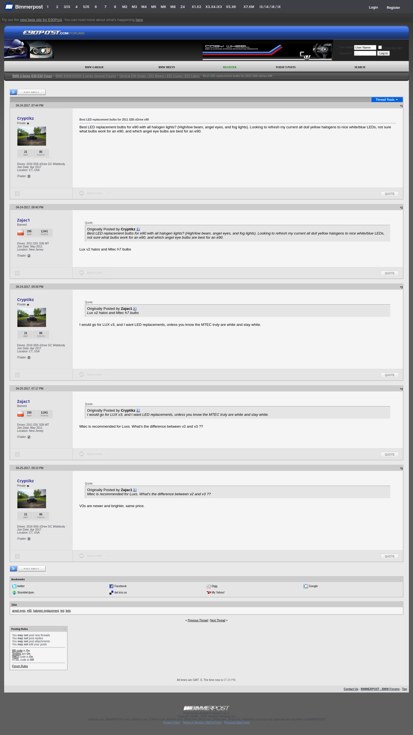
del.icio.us (120, 592)
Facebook (120, 586)
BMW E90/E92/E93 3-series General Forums (85, 76)
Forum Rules (20, 666)
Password (345, 53)
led (62, 610)
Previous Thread (198, 620)
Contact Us (351, 689)
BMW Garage (94, 67)
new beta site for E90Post (41, 20)
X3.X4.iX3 (213, 7)
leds (68, 610)
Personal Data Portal (237, 722)
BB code (17, 650)
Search (360, 67)
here (139, 20)
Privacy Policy (171, 722)
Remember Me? (390, 48)
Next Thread (217, 620)
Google (313, 586)
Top (404, 689)
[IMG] (15, 656)
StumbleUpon (25, 592)
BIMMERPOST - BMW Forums (380, 689)
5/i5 (86, 7)
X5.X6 (231, 7)
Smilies (16, 653)
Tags (14, 604)
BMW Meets (167, 67)
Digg (215, 586)
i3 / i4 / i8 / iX (270, 7)
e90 (29, 610)
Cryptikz (25, 118)
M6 (163, 7)
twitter (21, 586)
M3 (134, 7)
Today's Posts (286, 67)
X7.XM (248, 7)
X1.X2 (196, 7)
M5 (153, 7)
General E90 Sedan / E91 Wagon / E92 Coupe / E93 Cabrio (159, 76)
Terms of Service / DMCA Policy (202, 722)
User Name (346, 47)
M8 (173, 7)
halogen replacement (46, 610)
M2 (124, 7)
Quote (390, 193)
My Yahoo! (218, 592)
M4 (144, 7)
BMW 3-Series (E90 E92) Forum (32, 76)
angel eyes (18, 610)
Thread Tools (385, 99)
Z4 (182, 7)
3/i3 (67, 7)
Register (393, 8)
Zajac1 (23, 220)
